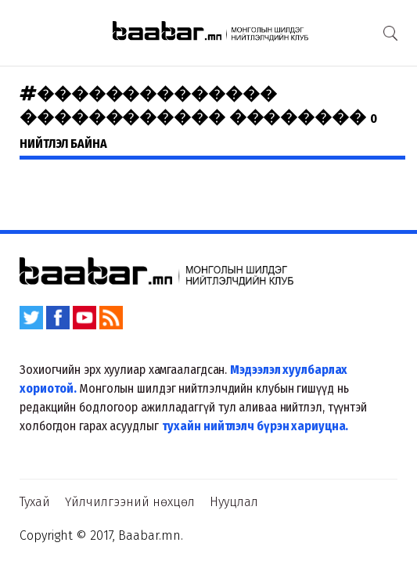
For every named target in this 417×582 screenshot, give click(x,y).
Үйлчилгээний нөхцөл (130, 501)
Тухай (35, 501)
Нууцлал (234, 501)
